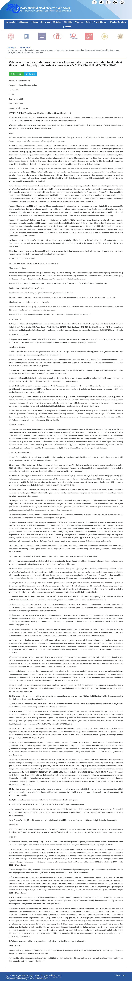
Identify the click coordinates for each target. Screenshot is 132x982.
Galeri (88, 22)
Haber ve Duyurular (41, 22)
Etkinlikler (68, 22)
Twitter (35, 74)
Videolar (79, 22)
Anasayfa (10, 22)
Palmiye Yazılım (120, 976)
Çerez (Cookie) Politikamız (38, 979)
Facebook (18, 74)
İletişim (68, 27)
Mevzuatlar (25, 47)
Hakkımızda (23, 22)
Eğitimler (57, 22)
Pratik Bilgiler (100, 22)
